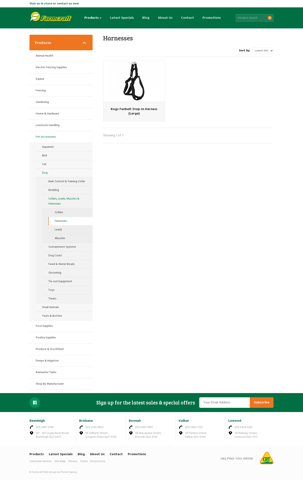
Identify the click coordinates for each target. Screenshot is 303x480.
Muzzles (60, 238)
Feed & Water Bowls (61, 264)
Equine (40, 79)
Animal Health (44, 55)
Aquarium (48, 147)
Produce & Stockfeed (50, 349)
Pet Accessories (46, 136)
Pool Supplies (44, 326)
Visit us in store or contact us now (54, 3)
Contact (187, 18)
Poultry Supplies (46, 337)
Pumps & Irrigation (47, 360)
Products (93, 18)
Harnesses (61, 221)
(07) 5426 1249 (243, 427)
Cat (44, 164)
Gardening (42, 102)
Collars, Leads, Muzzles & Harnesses (63, 201)
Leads (58, 229)
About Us (165, 18)
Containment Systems (62, 247)
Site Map (60, 461)
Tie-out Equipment (60, 281)
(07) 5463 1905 (144, 427)
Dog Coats (55, 255)
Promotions (211, 18)
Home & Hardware (47, 113)
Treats (52, 298)
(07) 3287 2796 (44, 427)
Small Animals (50, 307)
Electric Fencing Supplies (51, 67)
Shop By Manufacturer (50, 384)
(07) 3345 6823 (94, 427)
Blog (145, 18)
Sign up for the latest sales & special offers (145, 402)
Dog (45, 172)
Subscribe (261, 402)
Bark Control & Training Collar (66, 181)
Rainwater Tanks (46, 372)
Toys (51, 290)
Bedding (53, 190)
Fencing (41, 90)
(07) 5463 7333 (194, 427)
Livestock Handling (48, 125)
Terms (84, 461)
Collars (59, 212)
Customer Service (40, 461)
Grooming (54, 272)
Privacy (72, 461)
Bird (44, 155)
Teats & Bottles (52, 316)
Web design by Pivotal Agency (60, 472)
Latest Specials (122, 18)
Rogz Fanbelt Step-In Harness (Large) (129, 105)
